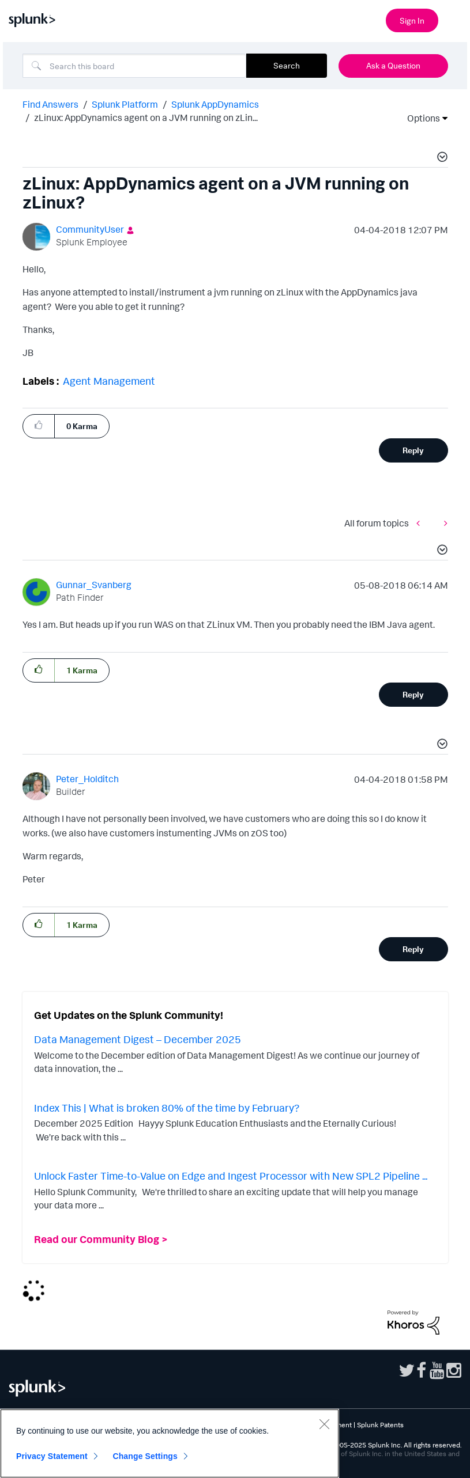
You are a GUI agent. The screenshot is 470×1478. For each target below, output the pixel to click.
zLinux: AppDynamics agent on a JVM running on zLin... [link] (146, 117)
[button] (440, 158)
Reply (413, 450)
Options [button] (420, 118)
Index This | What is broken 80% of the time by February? (166, 1107)
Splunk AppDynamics (215, 104)
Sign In (412, 20)
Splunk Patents (380, 1424)
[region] (169, 1443)
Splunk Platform (125, 104)
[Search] (134, 66)
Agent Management (109, 381)
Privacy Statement (52, 1456)
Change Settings (145, 1456)
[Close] (324, 1424)
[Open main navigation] (454, 19)
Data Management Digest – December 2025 (137, 1039)
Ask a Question (393, 65)
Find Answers (50, 104)
